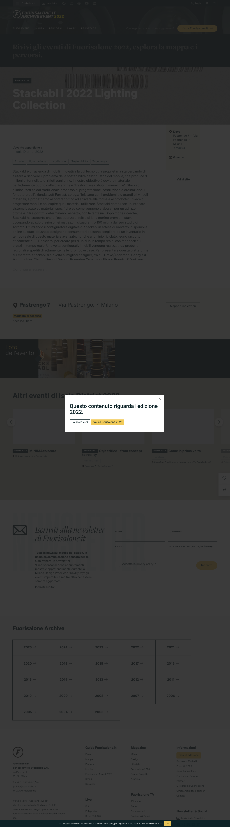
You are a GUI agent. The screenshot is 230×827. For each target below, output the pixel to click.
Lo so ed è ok (80, 422)
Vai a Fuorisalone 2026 (108, 422)
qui (157, 823)
